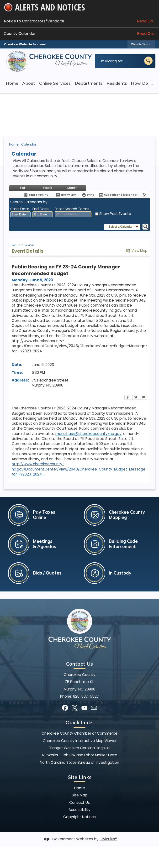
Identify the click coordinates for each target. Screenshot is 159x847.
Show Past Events (115, 213)
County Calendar (79, 33)
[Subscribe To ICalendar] (118, 194)
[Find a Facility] (35, 194)
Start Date (19, 208)
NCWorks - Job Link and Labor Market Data (79, 755)
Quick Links (80, 722)
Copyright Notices (79, 816)
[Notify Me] (66, 194)
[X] (75, 708)
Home (14, 144)
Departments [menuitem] (88, 83)
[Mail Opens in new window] (94, 708)
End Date (40, 208)
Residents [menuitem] (116, 83)
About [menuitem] (28, 83)
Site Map (79, 795)
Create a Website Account (25, 44)
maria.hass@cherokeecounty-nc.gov (88, 433)
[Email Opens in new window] (143, 398)
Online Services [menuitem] (55, 83)
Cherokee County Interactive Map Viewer (80, 740)
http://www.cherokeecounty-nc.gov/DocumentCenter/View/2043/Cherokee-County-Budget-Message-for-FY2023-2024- (79, 469)
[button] (148, 61)
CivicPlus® (108, 839)
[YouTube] (84, 708)
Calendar (28, 144)
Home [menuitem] (12, 83)
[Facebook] (65, 708)
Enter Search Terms (72, 208)
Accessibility (79, 809)
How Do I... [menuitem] (142, 83)
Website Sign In (141, 44)
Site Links (79, 777)
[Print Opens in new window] (87, 194)
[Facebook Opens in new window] (127, 398)
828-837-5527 (86, 696)
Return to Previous (23, 245)
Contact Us (79, 802)
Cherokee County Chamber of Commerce (79, 733)
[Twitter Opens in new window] (135, 398)
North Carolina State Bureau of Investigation (79, 762)
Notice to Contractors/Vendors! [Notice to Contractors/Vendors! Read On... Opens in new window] (79, 21)
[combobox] (20, 214)
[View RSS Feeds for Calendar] (144, 194)
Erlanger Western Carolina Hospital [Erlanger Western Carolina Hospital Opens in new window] (79, 747)
